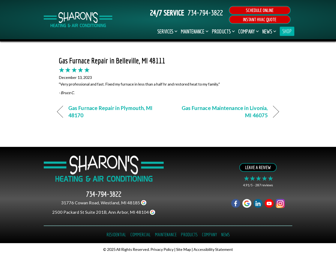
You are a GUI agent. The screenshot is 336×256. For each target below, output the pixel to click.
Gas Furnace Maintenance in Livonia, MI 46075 (221, 111)
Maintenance (192, 31)
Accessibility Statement (213, 249)
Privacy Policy (162, 249)
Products (221, 31)
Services (165, 31)
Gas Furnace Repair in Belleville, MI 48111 (112, 60)
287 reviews (264, 185)
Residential (116, 234)
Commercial (140, 234)
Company (246, 31)
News (267, 31)
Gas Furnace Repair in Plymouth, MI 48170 (110, 111)
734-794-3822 (205, 12)
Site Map (183, 249)
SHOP (287, 31)
